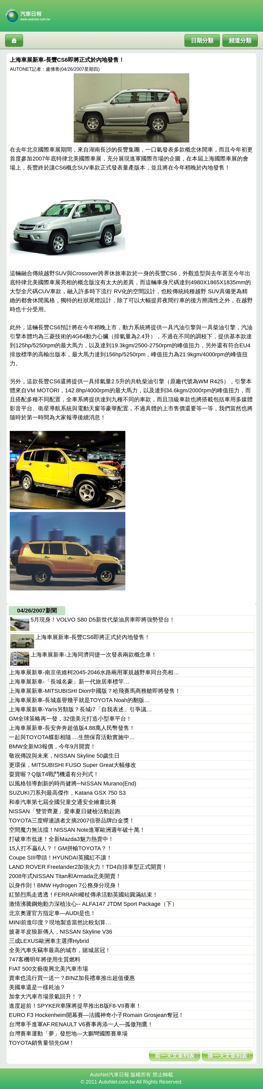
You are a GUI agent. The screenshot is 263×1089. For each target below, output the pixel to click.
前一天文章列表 (174, 1056)
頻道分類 (240, 40)
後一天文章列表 (227, 1056)
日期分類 (202, 40)
